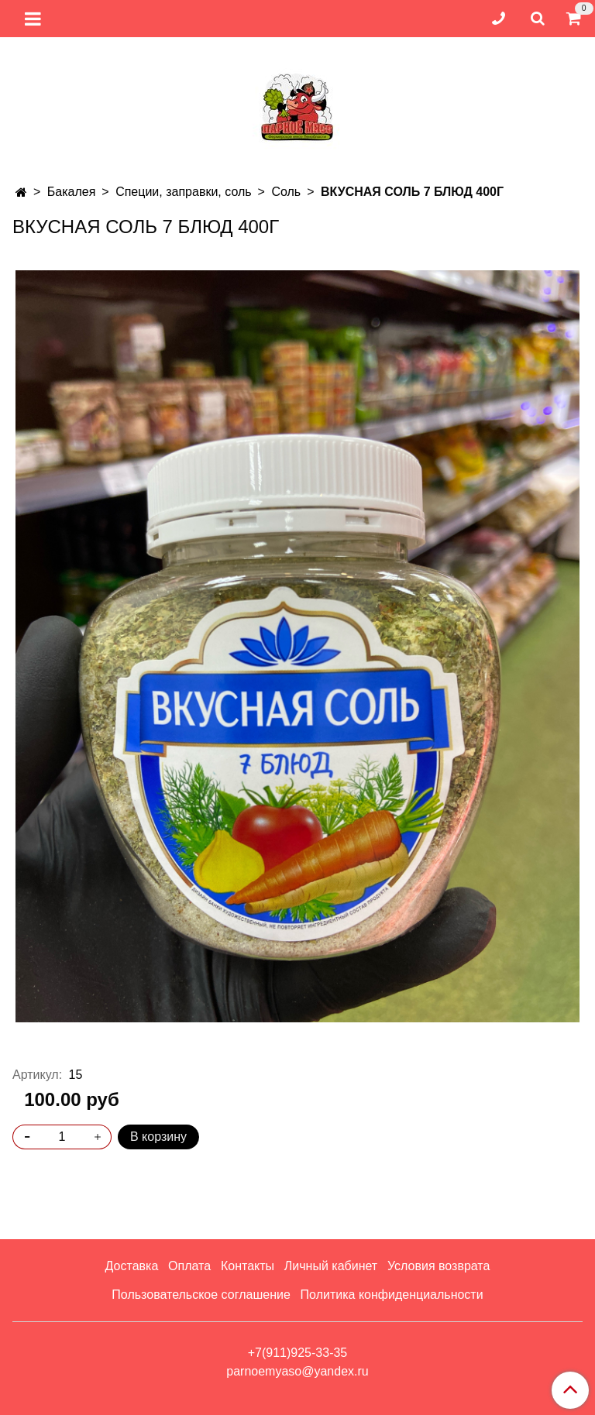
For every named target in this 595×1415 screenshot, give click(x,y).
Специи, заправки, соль (183, 191)
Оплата (189, 1265)
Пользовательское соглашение (201, 1294)
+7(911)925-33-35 (298, 1352)
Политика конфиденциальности (392, 1294)
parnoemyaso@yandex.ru (297, 1371)
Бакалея (71, 191)
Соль (286, 191)
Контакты (247, 1265)
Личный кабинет (330, 1265)
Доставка (132, 1265)
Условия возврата (438, 1265)
